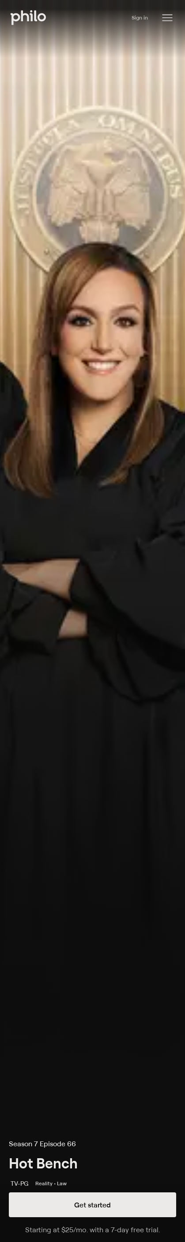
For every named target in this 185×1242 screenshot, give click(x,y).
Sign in (140, 17)
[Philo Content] (167, 18)
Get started (92, 1204)
